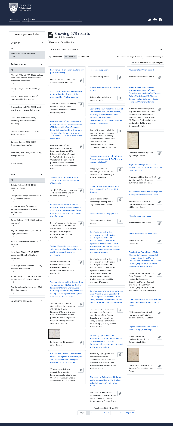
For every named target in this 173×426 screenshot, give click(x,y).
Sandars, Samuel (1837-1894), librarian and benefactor (23, 145)
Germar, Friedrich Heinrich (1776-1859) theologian (25, 134)
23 (121, 412)
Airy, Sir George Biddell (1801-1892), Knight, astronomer (26, 233)
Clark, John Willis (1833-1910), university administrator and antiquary (23, 122)
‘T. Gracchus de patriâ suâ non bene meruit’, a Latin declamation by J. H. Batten (145, 302)
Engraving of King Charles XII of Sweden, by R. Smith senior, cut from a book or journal (145, 167)
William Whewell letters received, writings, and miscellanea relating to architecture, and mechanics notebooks (66, 250)
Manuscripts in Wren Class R (23, 55)
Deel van (15, 42)
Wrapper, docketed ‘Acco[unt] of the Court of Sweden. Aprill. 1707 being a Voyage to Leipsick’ (106, 159)
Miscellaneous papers (99, 70)
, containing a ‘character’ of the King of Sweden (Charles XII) (64, 180)
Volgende (130, 412)
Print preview (55, 57)
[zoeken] (52, 20)
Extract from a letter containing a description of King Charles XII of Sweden (104, 189)
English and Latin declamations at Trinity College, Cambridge (143, 328)
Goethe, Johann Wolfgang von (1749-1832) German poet (27, 290)
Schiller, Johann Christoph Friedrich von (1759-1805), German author (26, 279)
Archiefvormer (19, 64)
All (12, 48)
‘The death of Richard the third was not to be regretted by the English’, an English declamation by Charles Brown (105, 381)
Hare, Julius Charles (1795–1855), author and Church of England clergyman (25, 256)
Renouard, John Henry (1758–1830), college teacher (26, 155)
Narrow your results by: (27, 34)
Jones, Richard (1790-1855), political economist (26, 222)
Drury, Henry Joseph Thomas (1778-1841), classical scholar (26, 198)
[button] (149, 19)
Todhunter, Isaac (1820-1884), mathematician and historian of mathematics (24, 211)
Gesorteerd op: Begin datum (128, 57)
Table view (83, 57)
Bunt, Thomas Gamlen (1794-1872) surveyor (26, 244)
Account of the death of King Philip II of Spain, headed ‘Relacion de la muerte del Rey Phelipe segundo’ (66, 94)
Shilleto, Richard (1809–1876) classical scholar (23, 187)
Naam (14, 174)
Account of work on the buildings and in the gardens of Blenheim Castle (145, 193)
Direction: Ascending (153, 57)
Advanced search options (64, 49)
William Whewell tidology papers (104, 213)
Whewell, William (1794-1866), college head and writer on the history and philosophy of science (27, 79)
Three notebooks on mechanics (143, 233)
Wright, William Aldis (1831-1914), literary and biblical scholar (24, 99)
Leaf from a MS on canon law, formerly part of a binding (67, 71)
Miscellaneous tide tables (140, 216)
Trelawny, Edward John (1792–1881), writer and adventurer (26, 268)
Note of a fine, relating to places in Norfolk (105, 89)
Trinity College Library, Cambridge (25, 90)
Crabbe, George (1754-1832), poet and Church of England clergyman (26, 110)
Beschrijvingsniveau (21, 300)
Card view (70, 57)
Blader (13, 20)
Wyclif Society (17, 165)
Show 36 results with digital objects (147, 62)
